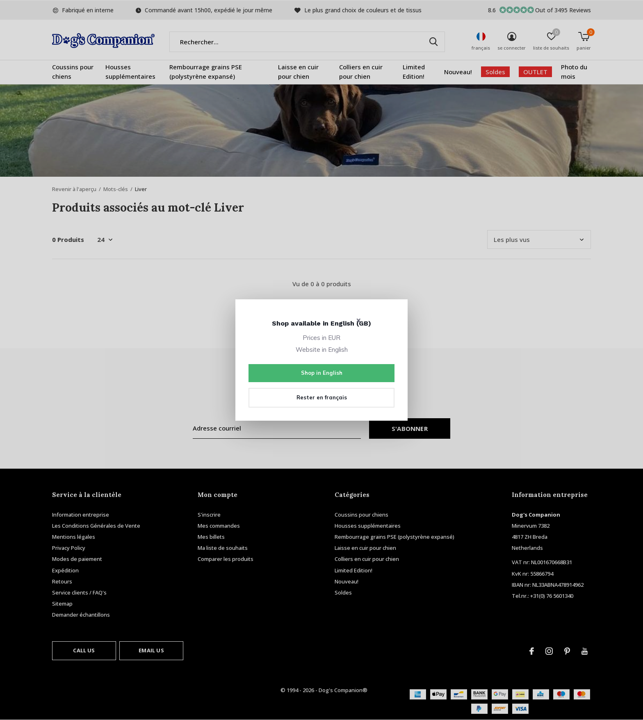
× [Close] (358, 320)
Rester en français (321, 397)
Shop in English (321, 372)
